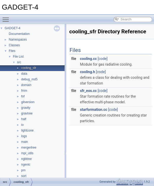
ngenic (25, 164)
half (23, 119)
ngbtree (26, 159)
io (22, 125)
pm (23, 170)
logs (24, 136)
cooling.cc (88, 59)
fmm (24, 90)
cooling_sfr (28, 68)
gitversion (27, 102)
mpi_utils (27, 153)
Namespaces (18, 39)
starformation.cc (93, 109)
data (24, 73)
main (24, 142)
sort (23, 176)
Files (12, 51)
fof (23, 96)
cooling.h (87, 72)
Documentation (19, 34)
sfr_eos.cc (88, 91)
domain (26, 85)
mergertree (28, 147)
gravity (25, 108)
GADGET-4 (12, 28)
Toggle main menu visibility (7, 17)
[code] (102, 59)
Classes (14, 45)
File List (18, 56)
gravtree (27, 113)
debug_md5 (29, 79)
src (19, 62)
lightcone (27, 130)
